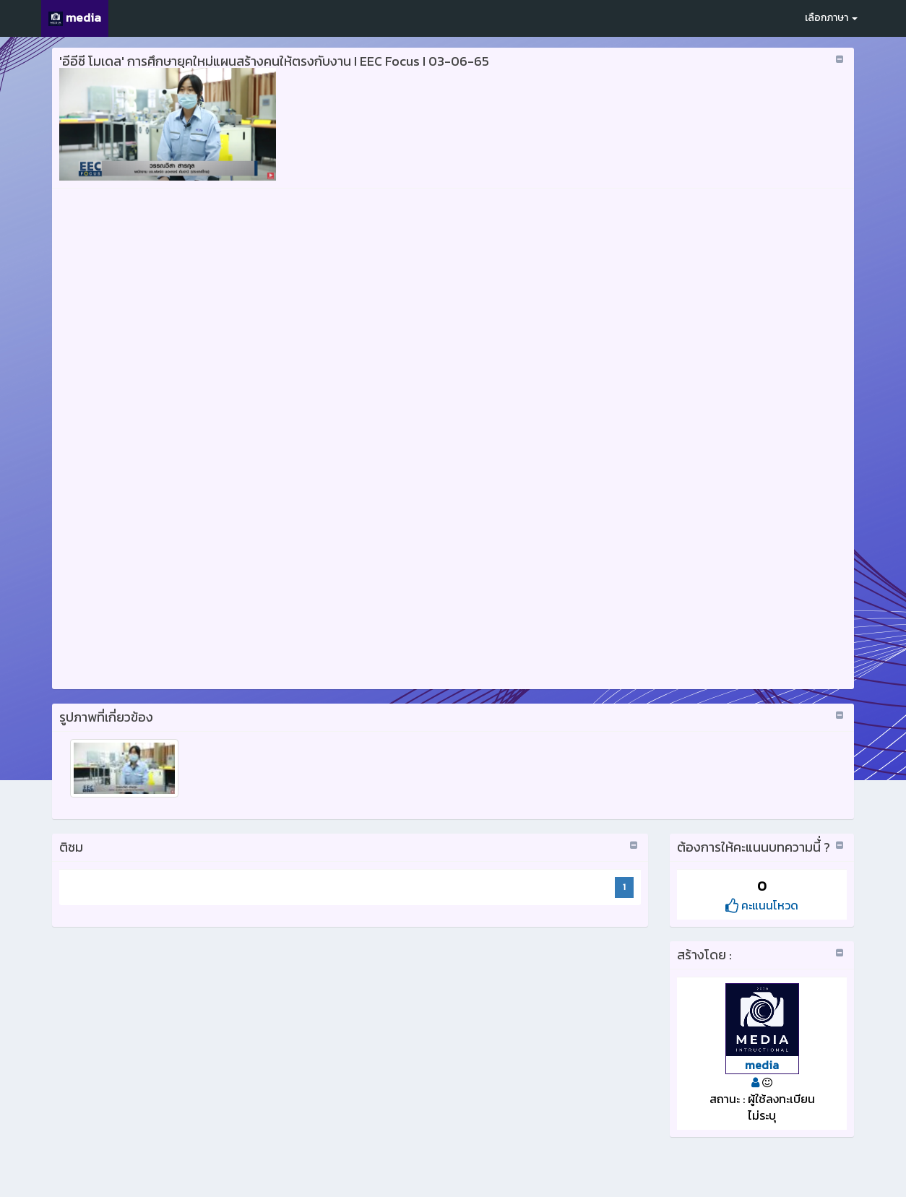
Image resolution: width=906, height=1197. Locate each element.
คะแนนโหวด (761, 905)
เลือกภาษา (831, 17)
